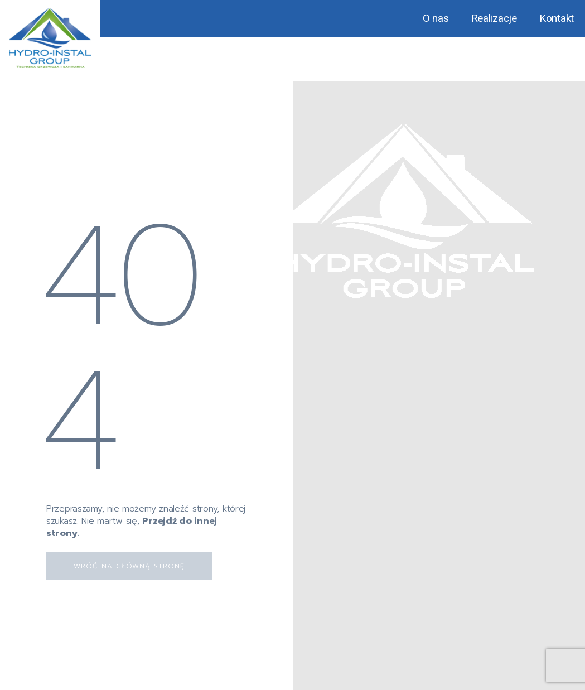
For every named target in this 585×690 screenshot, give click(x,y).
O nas (436, 18)
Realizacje (494, 18)
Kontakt (556, 18)
